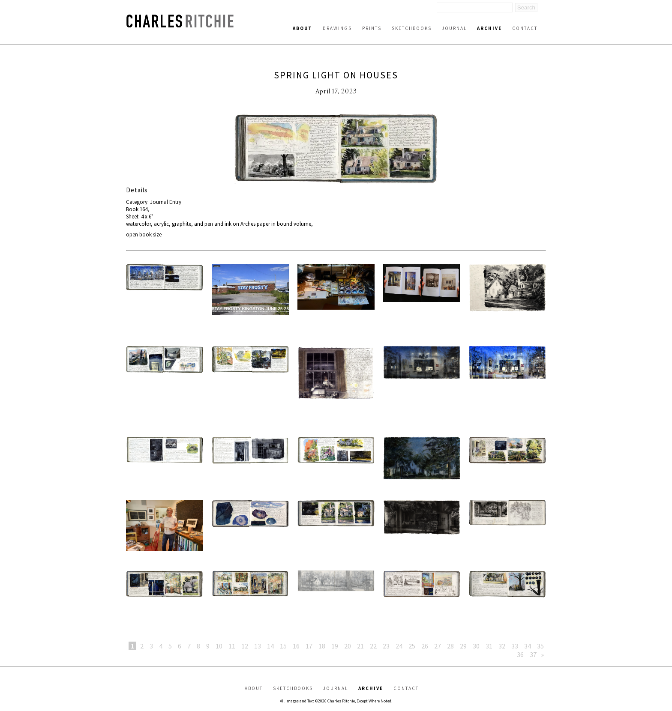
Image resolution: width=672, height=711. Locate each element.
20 (347, 646)
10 (219, 646)
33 (514, 646)
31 (489, 646)
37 (533, 654)
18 (321, 646)
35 (540, 646)
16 (296, 646)
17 (309, 646)
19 (334, 646)
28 (450, 646)
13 (257, 646)
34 (527, 646)
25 (411, 646)
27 (437, 646)
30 (476, 646)
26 (424, 646)
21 (360, 646)
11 (231, 646)
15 (283, 646)
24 (399, 646)
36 (520, 654)
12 (244, 646)
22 (373, 646)
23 (386, 646)
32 (501, 646)
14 (270, 646)
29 (463, 646)
